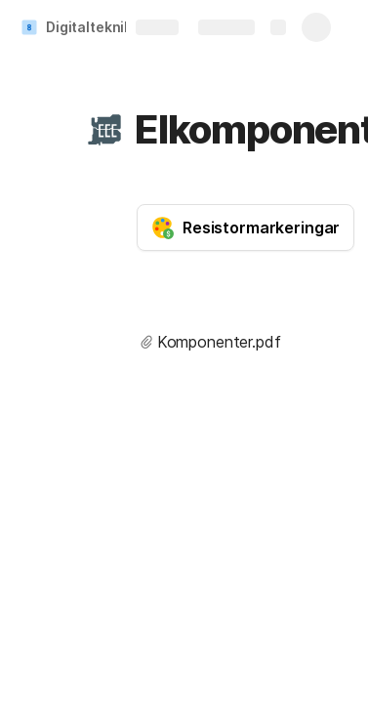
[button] (104, 129)
